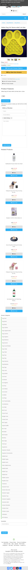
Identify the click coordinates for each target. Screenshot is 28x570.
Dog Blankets (5, 364)
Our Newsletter (4, 542)
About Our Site (7, 543)
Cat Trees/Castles (6, 401)
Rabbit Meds (5, 468)
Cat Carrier (4, 391)
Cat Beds (4, 395)
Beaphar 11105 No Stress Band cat (14, 217)
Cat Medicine (5, 404)
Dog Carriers (5, 333)
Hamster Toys (5, 496)
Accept (9, 4)
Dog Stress (17, 22)
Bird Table (4, 440)
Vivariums (4, 483)
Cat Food (4, 376)
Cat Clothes (5, 388)
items (14, 10)
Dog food (4, 318)
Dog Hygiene (5, 336)
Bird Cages (4, 422)
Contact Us (23, 545)
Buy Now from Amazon (14, 72)
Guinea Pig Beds (6, 505)
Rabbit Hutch (5, 462)
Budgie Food (5, 416)
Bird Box (4, 437)
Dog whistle (4, 373)
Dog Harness (5, 361)
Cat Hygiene (5, 382)
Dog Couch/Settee (6, 346)
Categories (5, 545)
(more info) (16, 63)
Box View (4, 428)
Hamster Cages (5, 493)
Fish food (4, 444)
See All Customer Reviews (9, 81)
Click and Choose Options (14, 68)
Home (3, 22)
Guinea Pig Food (6, 489)
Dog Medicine (10, 22)
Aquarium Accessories (7, 453)
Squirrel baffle (5, 425)
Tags (12, 543)
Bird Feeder (5, 434)
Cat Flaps (4, 398)
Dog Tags (4, 367)
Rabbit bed (4, 474)
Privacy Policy (12, 542)
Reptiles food (5, 480)
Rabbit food (4, 456)
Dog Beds (4, 324)
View (14, 172)
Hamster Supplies (6, 499)
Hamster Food (5, 486)
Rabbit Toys (5, 471)
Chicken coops (5, 511)
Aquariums (4, 447)
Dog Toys (4, 355)
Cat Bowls (4, 379)
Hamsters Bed (5, 502)
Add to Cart (14, 175)
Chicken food (5, 508)
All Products (5, 517)
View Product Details (7, 83)
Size (3, 96)
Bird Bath (4, 431)
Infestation (4, 514)
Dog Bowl (4, 321)
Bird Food (4, 410)
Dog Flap (4, 358)
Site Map (11, 545)
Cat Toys (4, 385)
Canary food (5, 419)
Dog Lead (4, 370)
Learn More (4, 4)
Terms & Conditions (21, 542)
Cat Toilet (4, 407)
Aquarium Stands (6, 450)
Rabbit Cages (5, 459)
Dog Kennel (5, 342)
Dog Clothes (5, 327)
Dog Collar (4, 349)
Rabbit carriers (5, 477)
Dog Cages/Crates (6, 330)
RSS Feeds (21, 543)
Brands (16, 543)
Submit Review (6, 145)
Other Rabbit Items (6, 465)
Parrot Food (5, 413)
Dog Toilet (4, 352)
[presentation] (13, 140)
